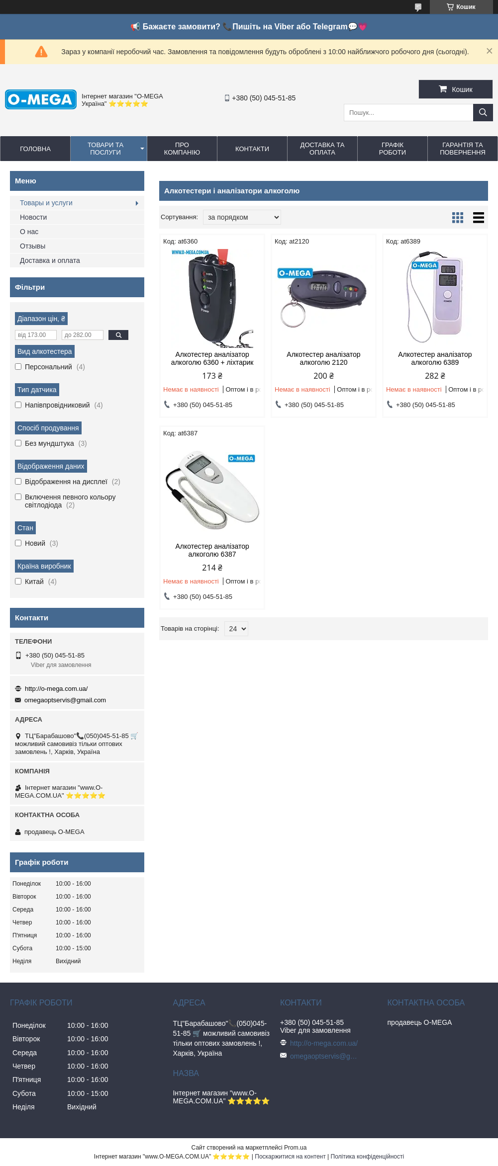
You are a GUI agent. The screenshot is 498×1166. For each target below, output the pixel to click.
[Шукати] (483, 112)
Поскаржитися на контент (290, 1156)
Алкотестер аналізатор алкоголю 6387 (212, 550)
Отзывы (32, 246)
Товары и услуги (46, 203)
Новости (33, 217)
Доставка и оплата (50, 260)
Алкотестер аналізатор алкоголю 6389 (435, 358)
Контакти (252, 149)
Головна (35, 149)
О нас (29, 232)
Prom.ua (295, 1147)
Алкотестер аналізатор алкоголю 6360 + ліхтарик (212, 358)
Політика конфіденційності (367, 1156)
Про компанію (182, 148)
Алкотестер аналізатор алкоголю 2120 (323, 358)
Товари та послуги (105, 148)
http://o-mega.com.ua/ (56, 688)
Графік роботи (392, 148)
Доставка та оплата (322, 148)
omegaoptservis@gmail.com (65, 700)
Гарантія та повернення (463, 148)
